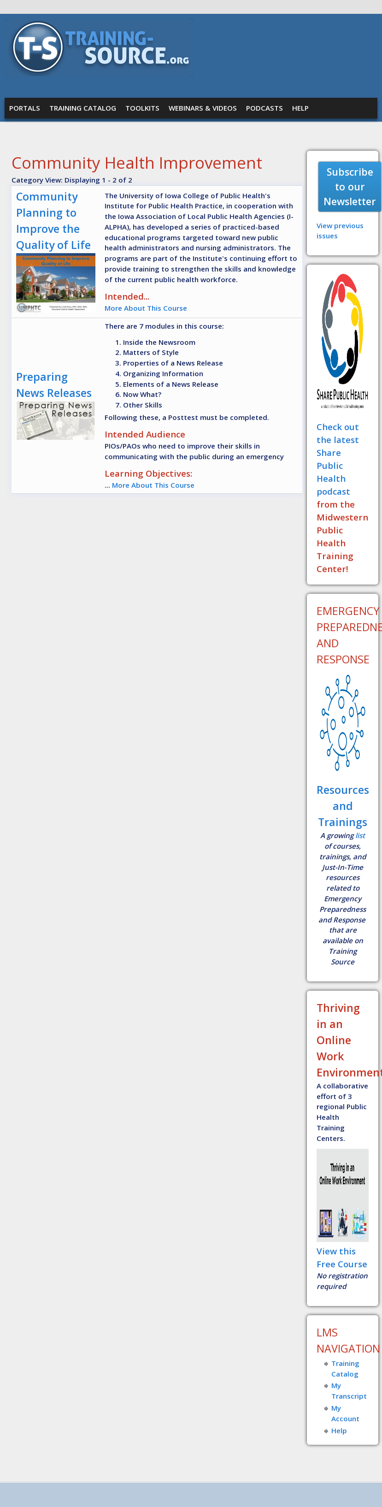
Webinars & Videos (203, 107)
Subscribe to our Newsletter (349, 186)
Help (300, 107)
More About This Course (146, 308)
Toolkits (142, 107)
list (360, 835)
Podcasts (264, 107)
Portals (24, 107)
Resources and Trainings (343, 805)
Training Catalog (82, 107)
